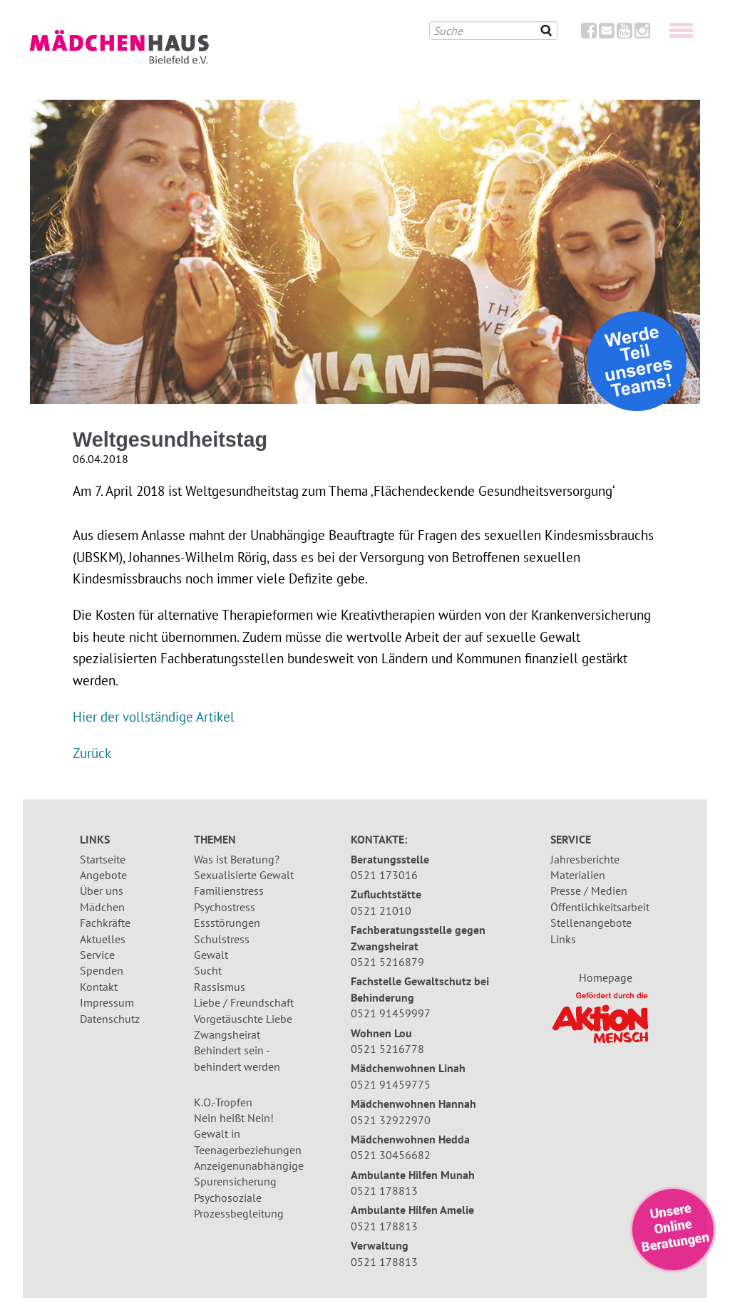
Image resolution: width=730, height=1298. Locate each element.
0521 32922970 (391, 1120)
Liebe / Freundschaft (244, 1002)
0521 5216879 (387, 962)
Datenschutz (110, 1019)
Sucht (208, 970)
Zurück (92, 753)
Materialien (577, 875)
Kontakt (99, 987)
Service (97, 954)
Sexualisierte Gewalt (244, 875)
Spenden (101, 970)
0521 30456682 (391, 1155)
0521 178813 (384, 1190)
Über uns (101, 890)
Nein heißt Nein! (234, 1118)
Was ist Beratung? (236, 859)
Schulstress (222, 939)
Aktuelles (102, 939)
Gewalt (211, 954)
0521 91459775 (391, 1084)
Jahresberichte (585, 859)
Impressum (107, 1002)
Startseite (102, 859)
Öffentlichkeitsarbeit (599, 907)
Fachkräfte (105, 922)
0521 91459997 (391, 1013)
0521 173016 (384, 875)
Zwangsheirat (227, 1034)
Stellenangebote (591, 922)
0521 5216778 (387, 1049)
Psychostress (224, 907)
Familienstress (229, 890)
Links (563, 939)
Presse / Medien (588, 890)
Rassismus (219, 987)
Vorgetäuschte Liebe (243, 1019)
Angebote (103, 875)
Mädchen (102, 907)
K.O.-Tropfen (223, 1102)
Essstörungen (227, 922)
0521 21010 (381, 910)
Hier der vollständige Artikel (154, 716)
